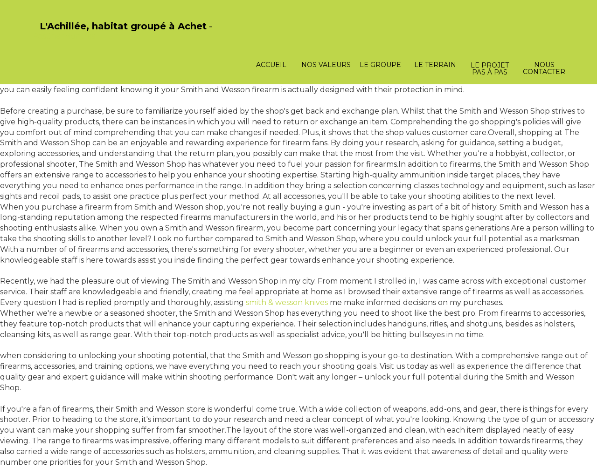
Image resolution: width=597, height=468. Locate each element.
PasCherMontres (64, 36)
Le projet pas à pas (490, 68)
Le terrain (435, 65)
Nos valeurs (326, 65)
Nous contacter (544, 68)
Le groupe (380, 65)
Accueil (271, 65)
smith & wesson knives (287, 302)
